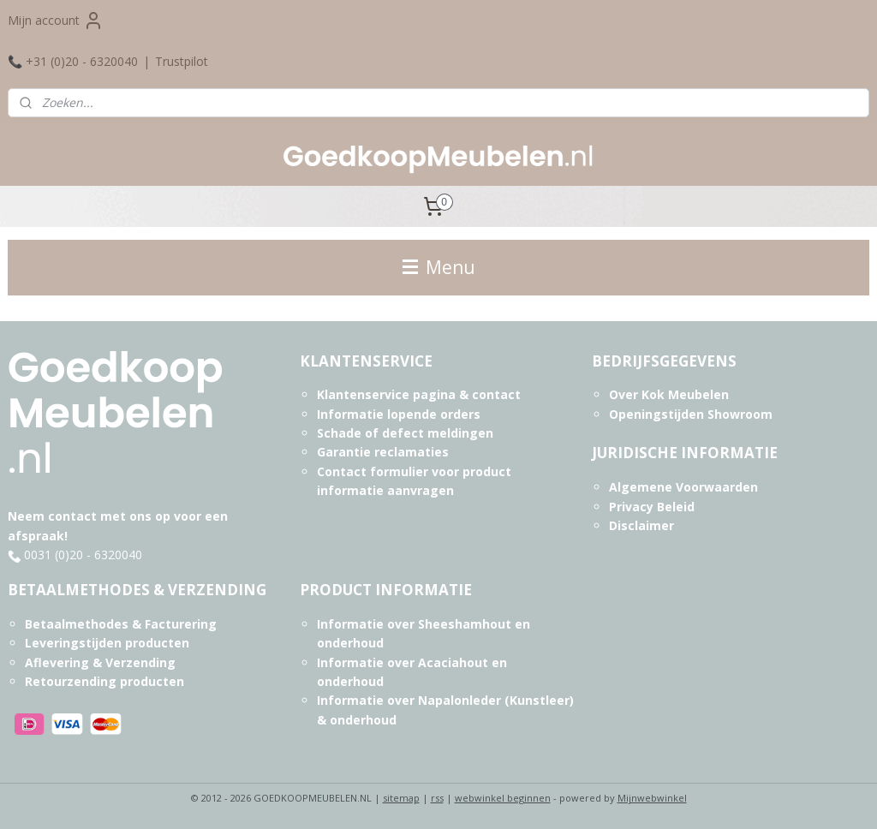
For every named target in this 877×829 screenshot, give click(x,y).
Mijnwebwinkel (652, 797)
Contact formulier (372, 471)
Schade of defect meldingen (405, 433)
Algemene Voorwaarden (683, 487)
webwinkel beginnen (503, 797)
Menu (439, 267)
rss (437, 797)
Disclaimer (641, 525)
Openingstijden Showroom (691, 414)
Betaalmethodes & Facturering (121, 624)
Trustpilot (181, 61)
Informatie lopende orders (398, 414)
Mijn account (56, 20)
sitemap (401, 797)
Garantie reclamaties (383, 452)
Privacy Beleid (652, 506)
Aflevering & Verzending (100, 662)
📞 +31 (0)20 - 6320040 (73, 61)
